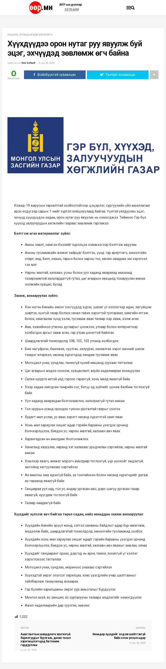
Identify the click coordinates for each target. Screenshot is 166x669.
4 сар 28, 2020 (46, 63)
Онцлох (13, 35)
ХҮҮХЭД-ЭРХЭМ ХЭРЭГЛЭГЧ (35, 35)
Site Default (28, 63)
